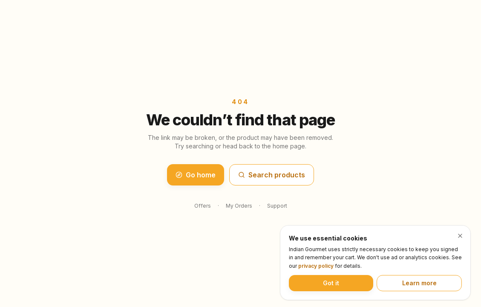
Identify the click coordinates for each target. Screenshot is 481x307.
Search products (271, 175)
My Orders (239, 206)
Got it (331, 283)
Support (277, 206)
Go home (196, 175)
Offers (202, 206)
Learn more (419, 283)
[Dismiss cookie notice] (460, 236)
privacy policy (316, 266)
